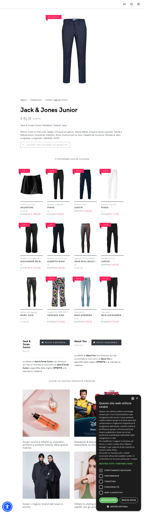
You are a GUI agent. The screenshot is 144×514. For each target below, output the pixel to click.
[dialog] (118, 453)
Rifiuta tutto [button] (129, 500)
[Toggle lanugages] (124, 4)
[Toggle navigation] (138, 4)
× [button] (137, 398)
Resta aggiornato (55, 342)
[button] (7, 506)
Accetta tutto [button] (108, 500)
